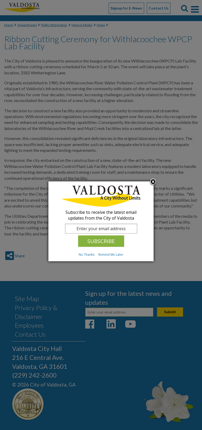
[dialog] (101, 221)
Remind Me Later (110, 254)
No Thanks (86, 254)
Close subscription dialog (153, 182)
